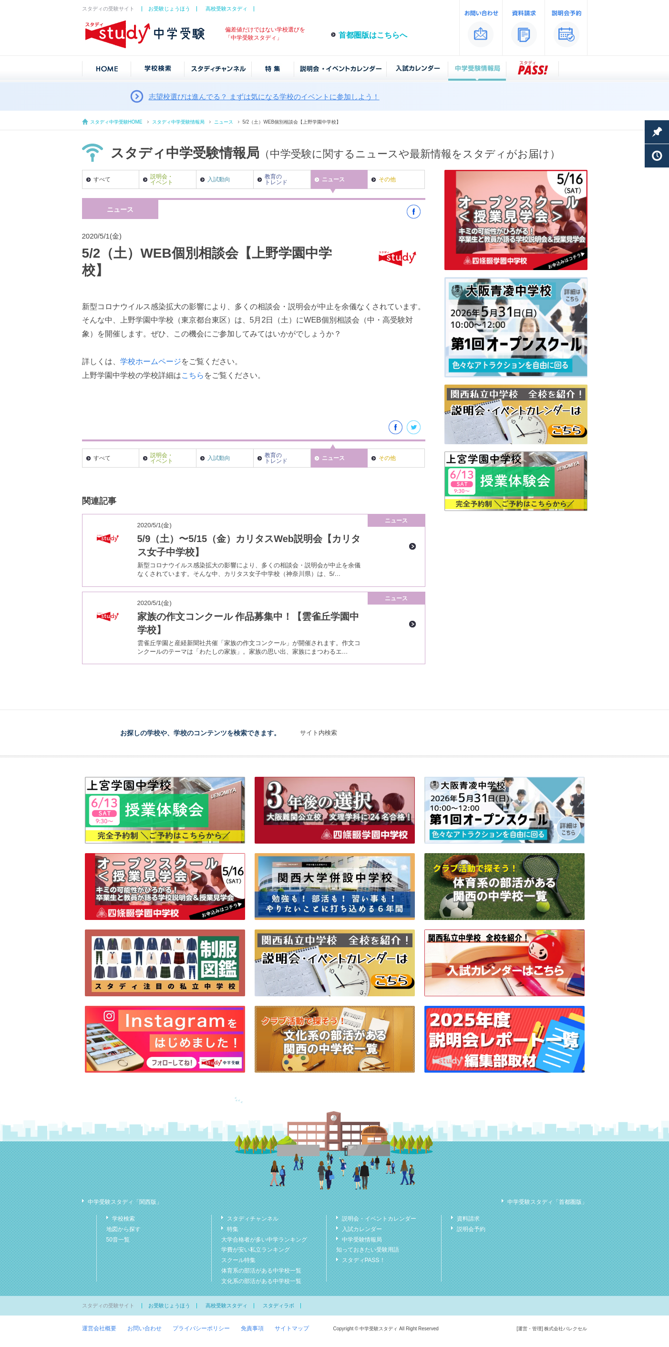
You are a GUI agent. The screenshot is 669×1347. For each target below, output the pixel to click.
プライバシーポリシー (201, 1328)
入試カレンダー (362, 1229)
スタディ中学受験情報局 (178, 122)
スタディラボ (278, 1305)
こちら (192, 375)
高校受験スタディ (226, 8)
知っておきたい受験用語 (367, 1249)
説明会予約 (471, 1229)
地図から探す (123, 1229)
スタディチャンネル (252, 1218)
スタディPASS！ (363, 1260)
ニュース (223, 122)
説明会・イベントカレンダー (379, 1218)
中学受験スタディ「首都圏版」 (547, 1202)
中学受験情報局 (362, 1239)
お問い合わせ (144, 1328)
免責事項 (252, 1328)
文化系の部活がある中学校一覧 (261, 1281)
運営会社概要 (99, 1328)
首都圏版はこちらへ (373, 35)
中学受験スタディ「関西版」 (125, 1202)
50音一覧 (118, 1239)
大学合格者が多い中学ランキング (264, 1239)
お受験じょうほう (169, 8)
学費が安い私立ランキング (255, 1249)
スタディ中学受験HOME (116, 122)
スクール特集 (238, 1260)
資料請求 (468, 1218)
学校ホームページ (150, 361)
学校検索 (123, 1218)
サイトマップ (292, 1328)
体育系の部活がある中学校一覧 (261, 1270)
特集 (232, 1229)
